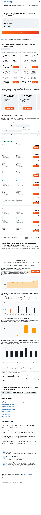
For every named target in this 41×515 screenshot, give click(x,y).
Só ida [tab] (32, 49)
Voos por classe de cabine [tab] (16, 395)
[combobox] (5, 17)
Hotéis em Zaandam (6, 416)
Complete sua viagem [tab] (6, 392)
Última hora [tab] (26, 49)
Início (2, 39)
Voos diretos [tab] (18, 49)
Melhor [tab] (12, 49)
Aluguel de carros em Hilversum (8, 409)
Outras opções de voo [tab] (18, 392)
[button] (2, 2)
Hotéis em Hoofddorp (6, 418)
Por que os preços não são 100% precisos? (21, 482)
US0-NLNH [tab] (9, 265)
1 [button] (26, 237)
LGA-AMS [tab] (21, 252)
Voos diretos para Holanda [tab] (30, 392)
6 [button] (36, 237)
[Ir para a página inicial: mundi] (8, 2)
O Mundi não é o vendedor (21, 478)
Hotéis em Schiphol (6, 413)
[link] (9, 108)
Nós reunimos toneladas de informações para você (21, 480)
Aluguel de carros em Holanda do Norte (10, 401)
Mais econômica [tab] (5, 49)
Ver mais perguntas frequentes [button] (20, 382)
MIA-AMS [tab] (15, 252)
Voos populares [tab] (5, 395)
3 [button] (31, 237)
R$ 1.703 (10, 15)
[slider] (39, 131)
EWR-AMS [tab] (9, 252)
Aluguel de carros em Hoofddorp (8, 407)
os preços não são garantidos (27, 474)
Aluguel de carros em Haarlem (8, 406)
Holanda (5, 39)
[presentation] (13, 14)
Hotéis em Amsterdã (6, 411)
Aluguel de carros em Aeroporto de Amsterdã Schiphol (13, 402)
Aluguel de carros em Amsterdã (8, 404)
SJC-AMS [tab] (32, 252)
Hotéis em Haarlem (6, 414)
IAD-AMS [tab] (26, 252)
